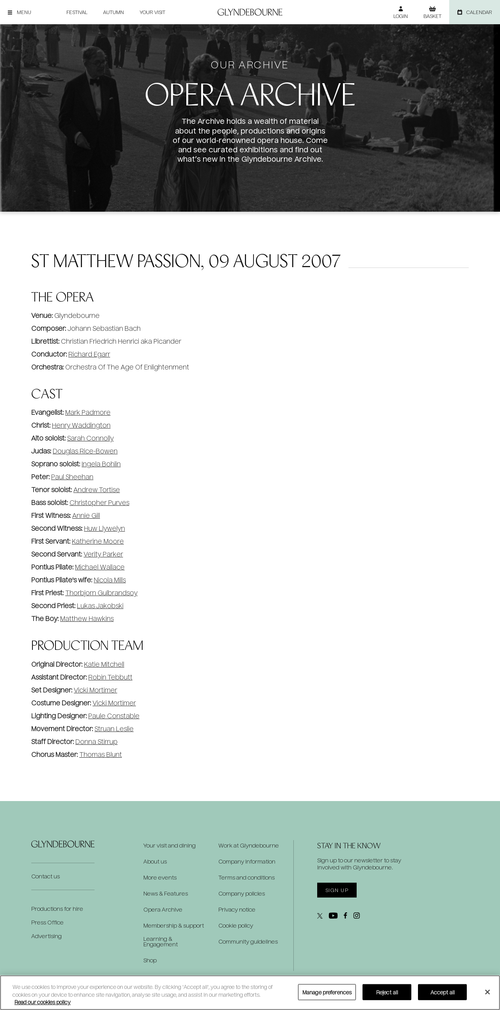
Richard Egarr (89, 354)
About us (155, 861)
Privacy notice (236, 909)
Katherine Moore (98, 541)
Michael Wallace (100, 567)
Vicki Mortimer (95, 690)
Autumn (113, 12)
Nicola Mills (110, 580)
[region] (250, 992)
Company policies (241, 893)
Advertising (46, 936)
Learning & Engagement (160, 941)
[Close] (487, 992)
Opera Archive (162, 909)
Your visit (152, 12)
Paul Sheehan (72, 477)
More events (160, 877)
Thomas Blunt (100, 754)
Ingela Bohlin (101, 464)
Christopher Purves (99, 502)
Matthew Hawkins (87, 618)
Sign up (336, 890)
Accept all (442, 992)
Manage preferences (327, 992)
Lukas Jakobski (100, 605)
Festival (77, 12)
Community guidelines (248, 941)
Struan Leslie (114, 728)
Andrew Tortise (96, 489)
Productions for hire (57, 908)
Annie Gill (86, 515)
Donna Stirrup (96, 741)
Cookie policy (235, 925)
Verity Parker (103, 554)
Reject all (387, 992)
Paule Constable (113, 716)
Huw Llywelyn (104, 528)
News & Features (165, 893)
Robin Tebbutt (110, 677)
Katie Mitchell (104, 664)
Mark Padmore (88, 412)
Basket (432, 16)
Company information (246, 861)
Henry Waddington (81, 425)
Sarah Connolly (90, 438)
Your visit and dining (169, 845)
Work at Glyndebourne (248, 845)
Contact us (45, 876)
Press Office (47, 922)
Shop (150, 960)
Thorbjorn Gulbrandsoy (101, 593)
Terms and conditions (246, 877)
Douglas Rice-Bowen (85, 451)
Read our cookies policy (42, 1002)
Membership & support (173, 925)
